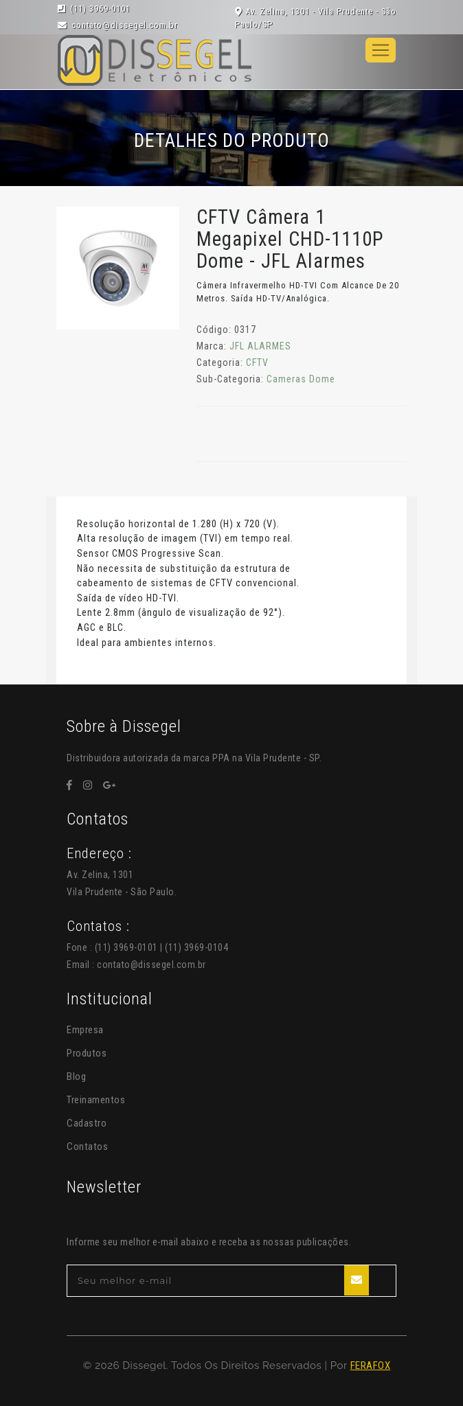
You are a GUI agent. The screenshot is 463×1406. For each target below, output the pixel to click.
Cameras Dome (301, 378)
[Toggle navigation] (380, 50)
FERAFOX (370, 1365)
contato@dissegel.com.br (151, 964)
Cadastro (86, 1123)
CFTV (257, 362)
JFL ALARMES (260, 346)
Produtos (86, 1053)
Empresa (85, 1030)
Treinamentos (96, 1100)
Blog (76, 1076)
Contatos (87, 1146)
